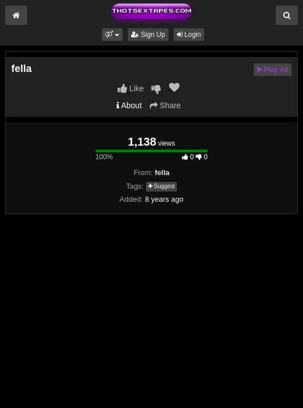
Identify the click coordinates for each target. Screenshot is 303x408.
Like (131, 88)
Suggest (161, 186)
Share (165, 105)
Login (189, 35)
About (129, 105)
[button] (112, 34)
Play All (272, 70)
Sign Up (148, 35)
